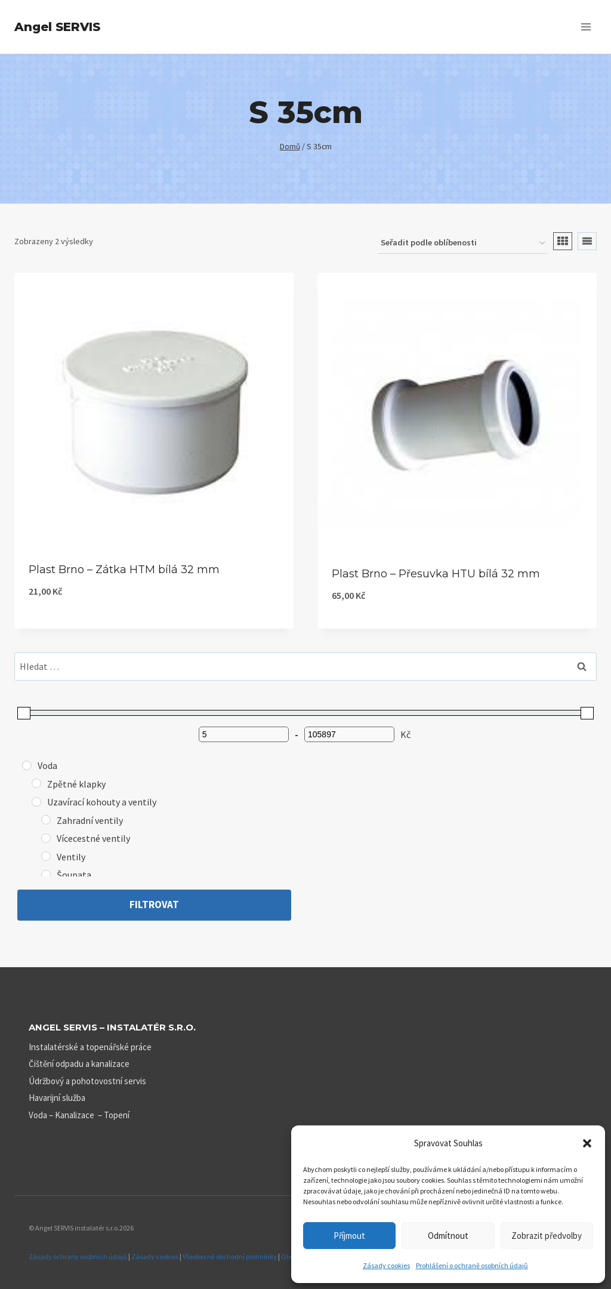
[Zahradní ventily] (46, 820)
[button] (587, 1143)
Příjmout (349, 1235)
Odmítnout (448, 1235)
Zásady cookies (386, 1265)
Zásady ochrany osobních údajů (78, 1256)
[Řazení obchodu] (463, 243)
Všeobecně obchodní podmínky (230, 1256)
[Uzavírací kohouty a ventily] (36, 802)
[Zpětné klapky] (36, 783)
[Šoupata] (46, 874)
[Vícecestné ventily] (46, 838)
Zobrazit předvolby (546, 1235)
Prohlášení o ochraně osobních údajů (472, 1265)
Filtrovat (154, 904)
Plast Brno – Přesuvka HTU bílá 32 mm (436, 573)
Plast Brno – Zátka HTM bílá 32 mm (124, 569)
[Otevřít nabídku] (586, 26)
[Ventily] (46, 856)
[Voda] (27, 765)
